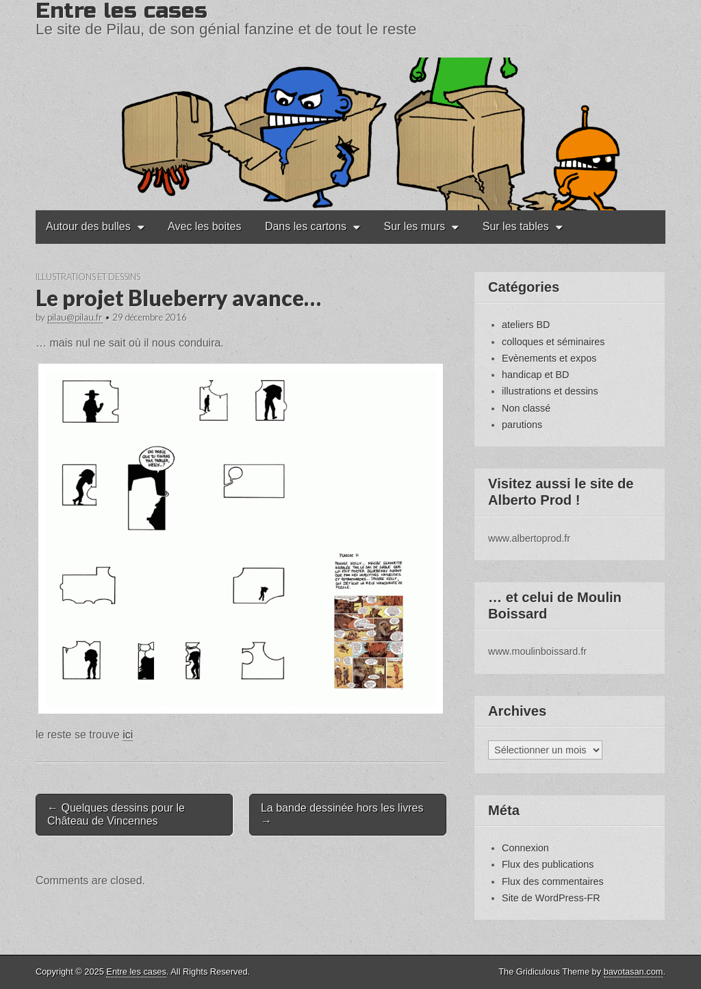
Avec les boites (204, 226)
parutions (522, 424)
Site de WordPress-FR (551, 897)
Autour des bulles (88, 226)
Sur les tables (516, 226)
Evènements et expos (549, 358)
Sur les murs (415, 226)
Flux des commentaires (553, 881)
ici (128, 734)
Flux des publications (548, 864)
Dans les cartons (305, 226)
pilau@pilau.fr (75, 317)
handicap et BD (535, 374)
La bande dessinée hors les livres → (342, 814)
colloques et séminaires (553, 341)
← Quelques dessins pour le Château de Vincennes (116, 814)
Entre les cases (136, 971)
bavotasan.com (633, 971)
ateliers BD (526, 324)
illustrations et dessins (88, 276)
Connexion (525, 847)
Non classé (526, 408)
